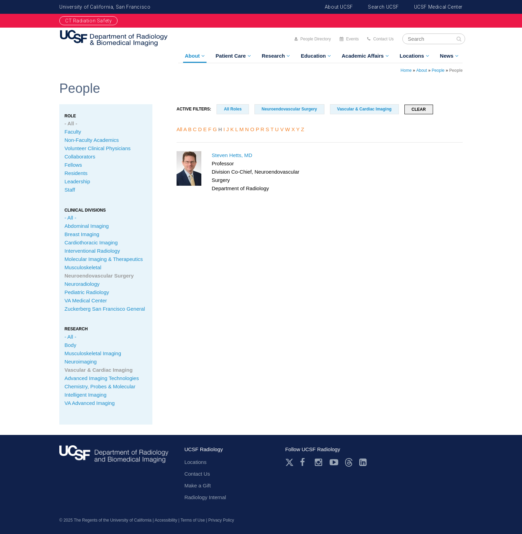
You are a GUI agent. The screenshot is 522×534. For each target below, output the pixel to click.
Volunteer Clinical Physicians (97, 148)
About (192, 56)
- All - (70, 123)
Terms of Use (193, 520)
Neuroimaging (80, 362)
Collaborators (79, 156)
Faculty (72, 132)
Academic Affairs (363, 56)
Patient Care (230, 56)
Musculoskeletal (82, 267)
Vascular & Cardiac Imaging (98, 370)
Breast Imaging (81, 234)
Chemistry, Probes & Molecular (99, 386)
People (438, 70)
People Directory (315, 39)
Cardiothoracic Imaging (91, 242)
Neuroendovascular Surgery (99, 276)
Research (273, 56)
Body (70, 345)
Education (313, 56)
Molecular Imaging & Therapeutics (103, 259)
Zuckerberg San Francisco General (104, 309)
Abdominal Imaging (86, 226)
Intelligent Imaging (85, 395)
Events (352, 39)
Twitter (289, 462)
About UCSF (339, 7)
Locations (412, 56)
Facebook (304, 462)
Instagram (319, 462)
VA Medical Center (85, 300)
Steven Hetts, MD (232, 155)
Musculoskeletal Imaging (92, 353)
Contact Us (383, 39)
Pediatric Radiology (86, 292)
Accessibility (166, 520)
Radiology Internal (205, 497)
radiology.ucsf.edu (113, 456)
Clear (419, 109)
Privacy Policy (221, 520)
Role (70, 116)
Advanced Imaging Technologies (101, 378)
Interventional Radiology (92, 251)
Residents (76, 173)
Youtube (334, 462)
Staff (69, 190)
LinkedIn (363, 462)
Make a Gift (197, 485)
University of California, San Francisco (104, 7)
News (446, 56)
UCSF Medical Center (438, 7)
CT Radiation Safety (88, 20)
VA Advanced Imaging (89, 403)
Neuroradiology (82, 284)
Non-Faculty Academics (91, 140)
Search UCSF (383, 7)
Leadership (77, 181)
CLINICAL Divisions (85, 210)
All (179, 129)
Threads (348, 462)
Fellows (73, 165)
